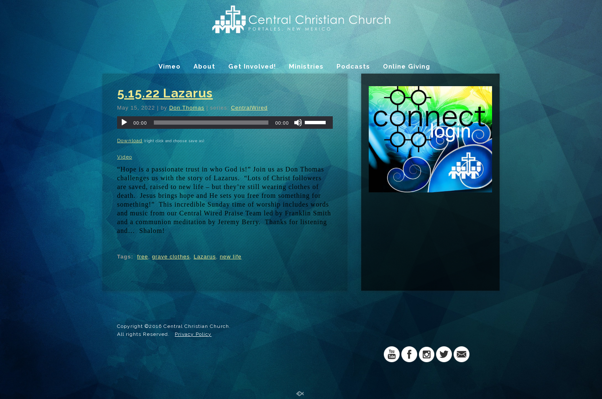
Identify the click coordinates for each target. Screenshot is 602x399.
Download (130, 140)
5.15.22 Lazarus (165, 93)
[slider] (211, 122)
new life (231, 256)
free (142, 256)
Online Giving (406, 66)
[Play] (124, 122)
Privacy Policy (193, 334)
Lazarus (205, 256)
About (204, 66)
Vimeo (169, 66)
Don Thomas (186, 108)
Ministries (306, 66)
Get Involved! (252, 66)
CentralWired (249, 108)
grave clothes (171, 256)
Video (124, 157)
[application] (225, 122)
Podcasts (353, 66)
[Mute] (298, 122)
